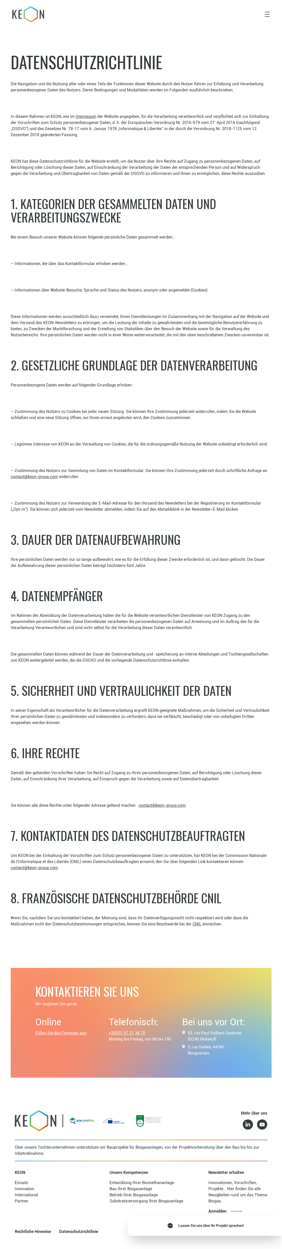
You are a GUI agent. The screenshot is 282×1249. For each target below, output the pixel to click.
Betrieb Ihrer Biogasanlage (134, 1194)
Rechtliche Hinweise (33, 1231)
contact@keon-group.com (34, 476)
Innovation (24, 1188)
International (26, 1194)
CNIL (197, 924)
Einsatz (21, 1182)
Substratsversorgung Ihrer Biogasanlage (146, 1201)
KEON (20, 1172)
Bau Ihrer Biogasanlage (131, 1188)
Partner (21, 1201)
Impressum (86, 116)
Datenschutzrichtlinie (78, 1231)
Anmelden (217, 1211)
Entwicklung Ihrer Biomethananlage (142, 1182)
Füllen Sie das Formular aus (60, 1033)
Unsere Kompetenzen (129, 1172)
